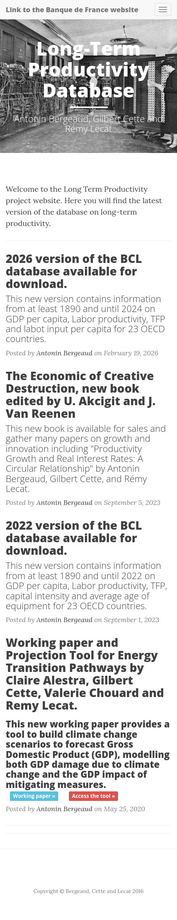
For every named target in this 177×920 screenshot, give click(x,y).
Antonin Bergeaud (64, 353)
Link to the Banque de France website (72, 9)
